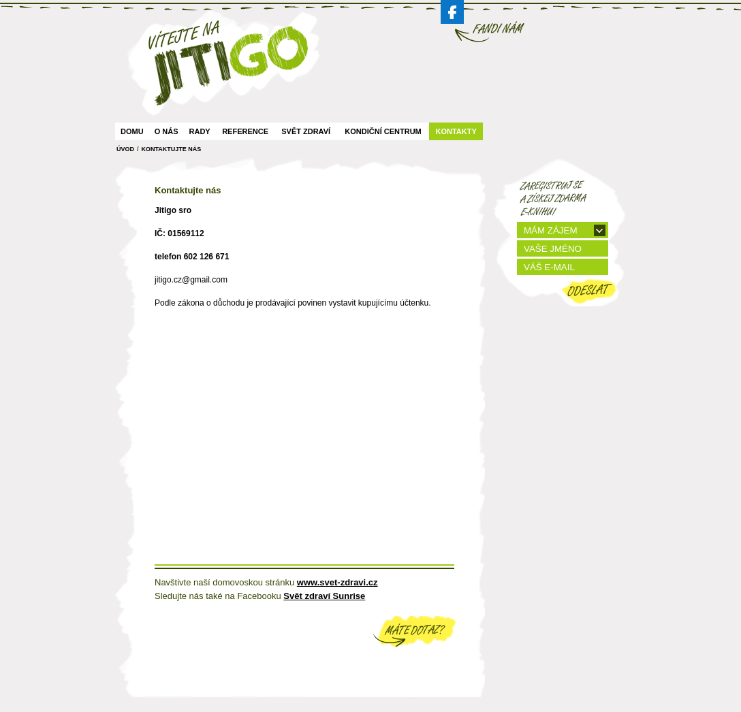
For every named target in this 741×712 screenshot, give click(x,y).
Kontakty (455, 131)
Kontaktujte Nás (172, 149)
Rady (199, 131)
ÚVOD (125, 149)
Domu (132, 131)
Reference (245, 131)
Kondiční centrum (383, 131)
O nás (166, 131)
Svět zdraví (305, 131)
